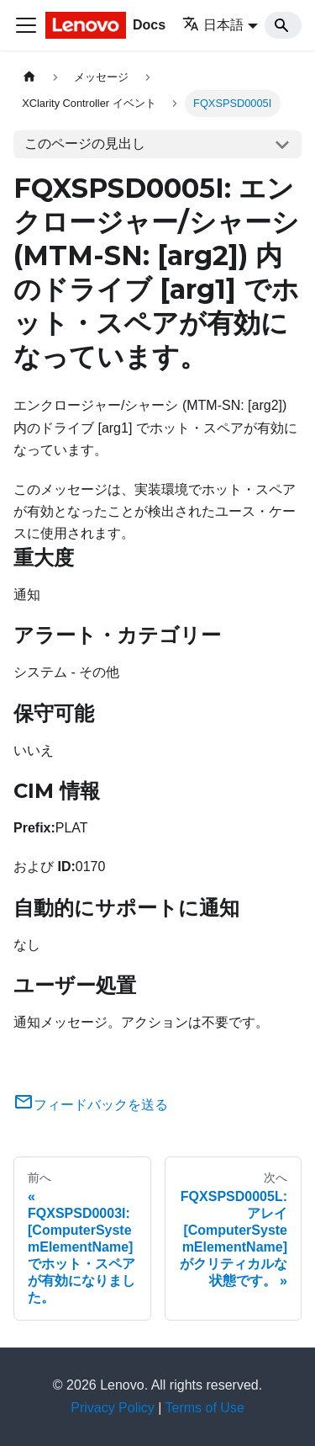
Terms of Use (204, 1408)
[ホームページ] (29, 77)
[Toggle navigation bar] (26, 25)
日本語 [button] (213, 25)
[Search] (283, 25)
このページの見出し (84, 143)
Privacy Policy (113, 1408)
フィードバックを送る (90, 1105)
